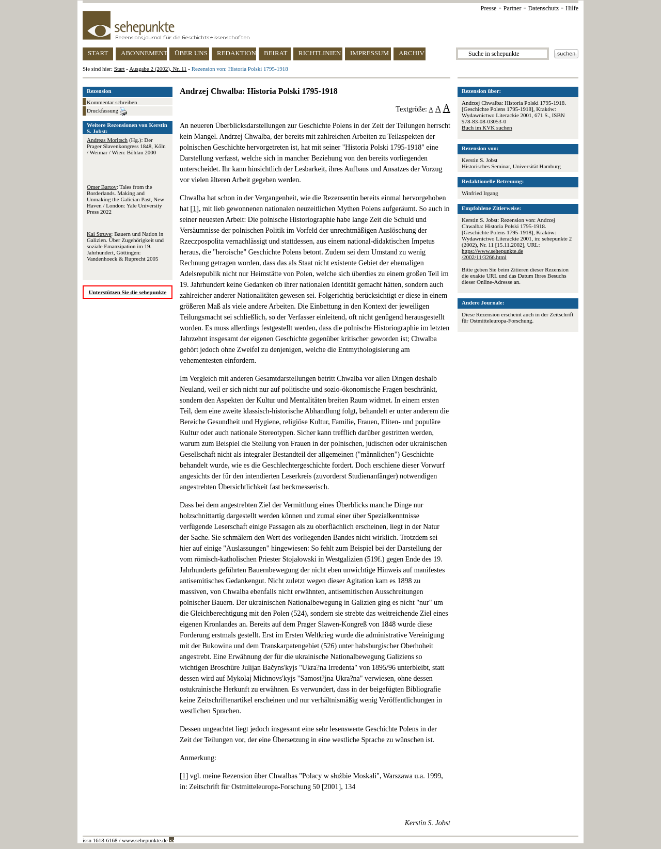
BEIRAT (276, 53)
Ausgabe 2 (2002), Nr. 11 (157, 69)
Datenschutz (543, 8)
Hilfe (571, 8)
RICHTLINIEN (319, 53)
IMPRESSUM (369, 53)
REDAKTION (236, 53)
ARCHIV (411, 53)
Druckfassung (107, 111)
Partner (512, 8)
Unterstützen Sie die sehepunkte (128, 292)
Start (119, 69)
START (98, 53)
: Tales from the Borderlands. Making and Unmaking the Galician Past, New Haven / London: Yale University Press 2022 (125, 199)
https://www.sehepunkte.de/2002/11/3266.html (492, 254)
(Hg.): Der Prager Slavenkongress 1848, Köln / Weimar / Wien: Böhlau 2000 (126, 146)
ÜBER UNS (191, 53)
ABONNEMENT (144, 53)
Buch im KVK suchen (487, 127)
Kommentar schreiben (112, 102)
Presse (489, 8)
